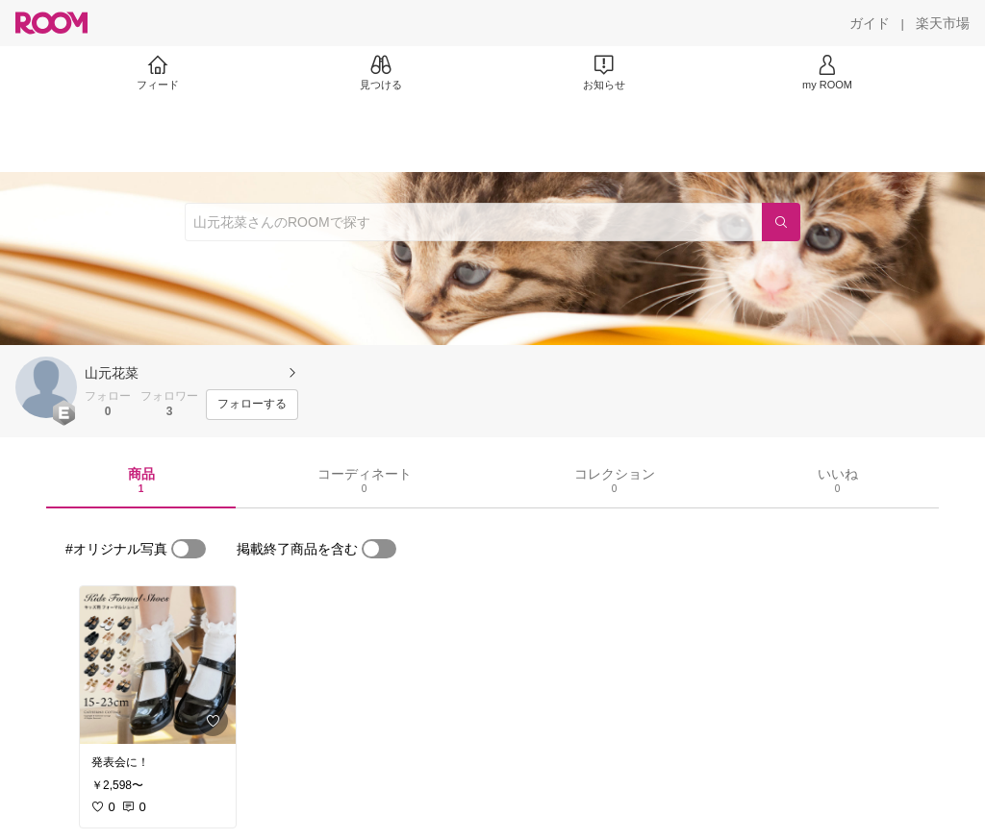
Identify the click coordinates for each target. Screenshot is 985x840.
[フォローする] (252, 404)
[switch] (188, 548)
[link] (158, 665)
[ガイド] (869, 23)
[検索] (781, 222)
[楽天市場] (943, 23)
